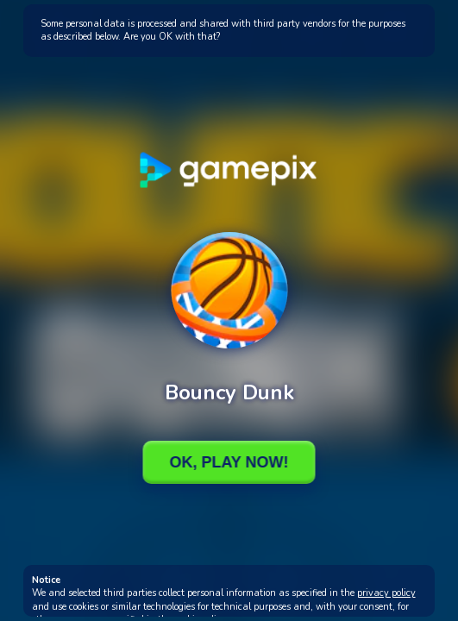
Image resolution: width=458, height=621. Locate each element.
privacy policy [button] (386, 592)
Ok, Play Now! (228, 462)
